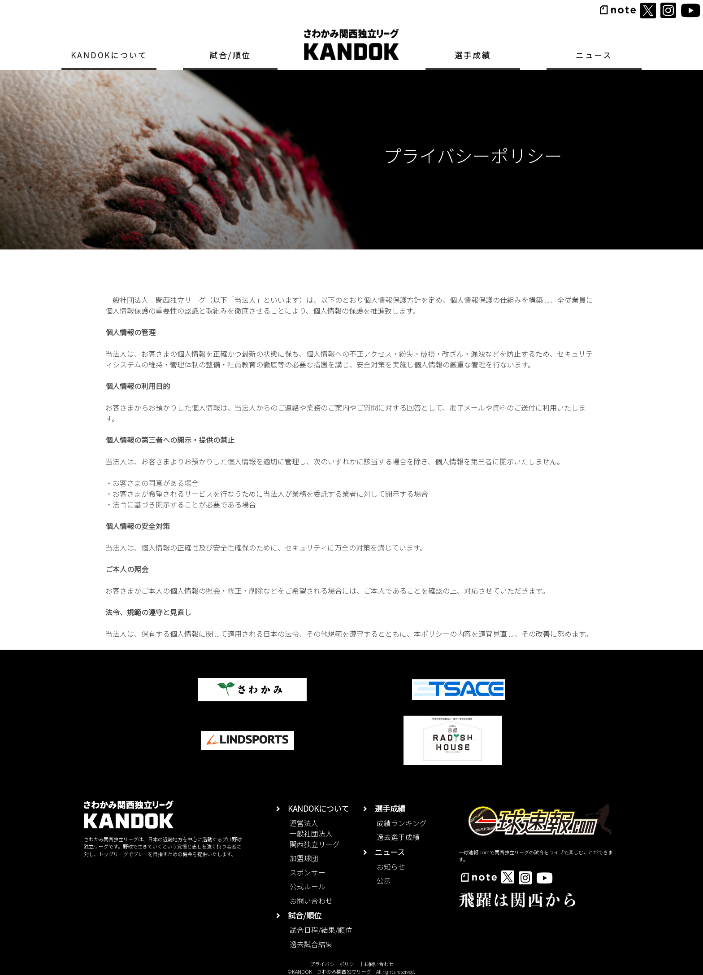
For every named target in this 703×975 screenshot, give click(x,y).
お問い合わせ (311, 901)
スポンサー (307, 872)
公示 (384, 880)
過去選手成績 (398, 837)
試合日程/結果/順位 (321, 930)
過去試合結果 (311, 944)
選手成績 (473, 55)
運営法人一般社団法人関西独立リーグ (315, 833)
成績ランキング (402, 823)
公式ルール (307, 886)
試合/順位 (230, 55)
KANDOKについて (109, 55)
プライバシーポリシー (334, 963)
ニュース (594, 55)
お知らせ (391, 866)
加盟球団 (304, 858)
